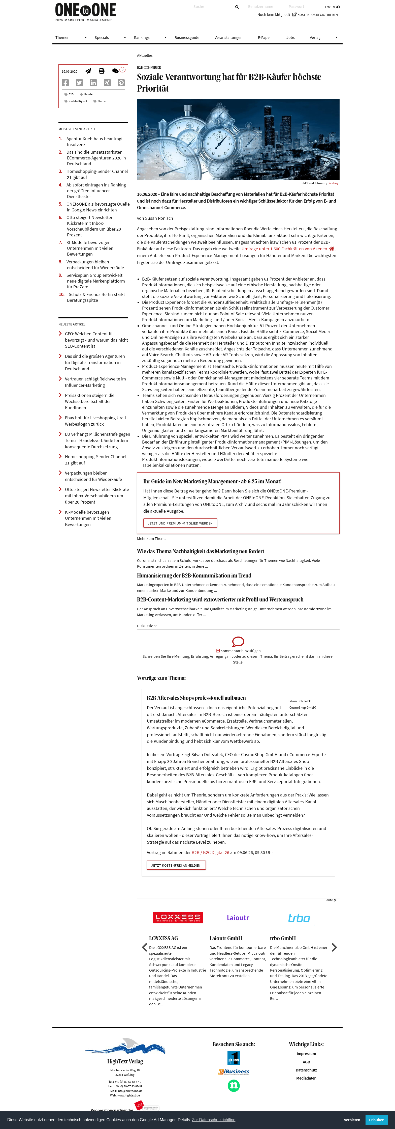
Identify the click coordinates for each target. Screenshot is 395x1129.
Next (333, 954)
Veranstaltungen (229, 37)
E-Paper (264, 37)
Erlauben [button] (376, 1120)
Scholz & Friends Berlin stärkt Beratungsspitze (96, 297)
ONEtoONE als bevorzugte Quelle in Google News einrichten (98, 207)
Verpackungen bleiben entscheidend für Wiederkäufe (95, 264)
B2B (71, 94)
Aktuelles (145, 55)
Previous (143, 954)
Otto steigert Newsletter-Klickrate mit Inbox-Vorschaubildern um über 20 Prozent (94, 226)
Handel (88, 94)
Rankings (151, 37)
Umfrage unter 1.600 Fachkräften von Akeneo (284, 249)
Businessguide (187, 37)
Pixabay (332, 183)
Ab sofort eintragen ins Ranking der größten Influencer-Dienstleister (96, 190)
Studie (101, 101)
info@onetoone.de (129, 1097)
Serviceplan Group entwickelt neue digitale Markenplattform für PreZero (96, 281)
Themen (72, 37)
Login (332, 7)
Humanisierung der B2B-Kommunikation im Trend (194, 576)
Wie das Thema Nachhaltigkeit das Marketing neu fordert (200, 552)
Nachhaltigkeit (78, 101)
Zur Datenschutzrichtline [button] (214, 1120)
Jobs (290, 37)
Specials (111, 37)
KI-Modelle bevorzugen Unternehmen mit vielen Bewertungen (90, 248)
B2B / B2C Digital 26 (210, 859)
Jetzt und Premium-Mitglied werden (180, 523)
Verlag (325, 37)
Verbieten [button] (352, 1120)
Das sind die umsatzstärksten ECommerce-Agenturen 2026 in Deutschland (96, 158)
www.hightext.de (128, 1102)
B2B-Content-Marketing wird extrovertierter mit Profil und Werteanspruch (220, 600)
